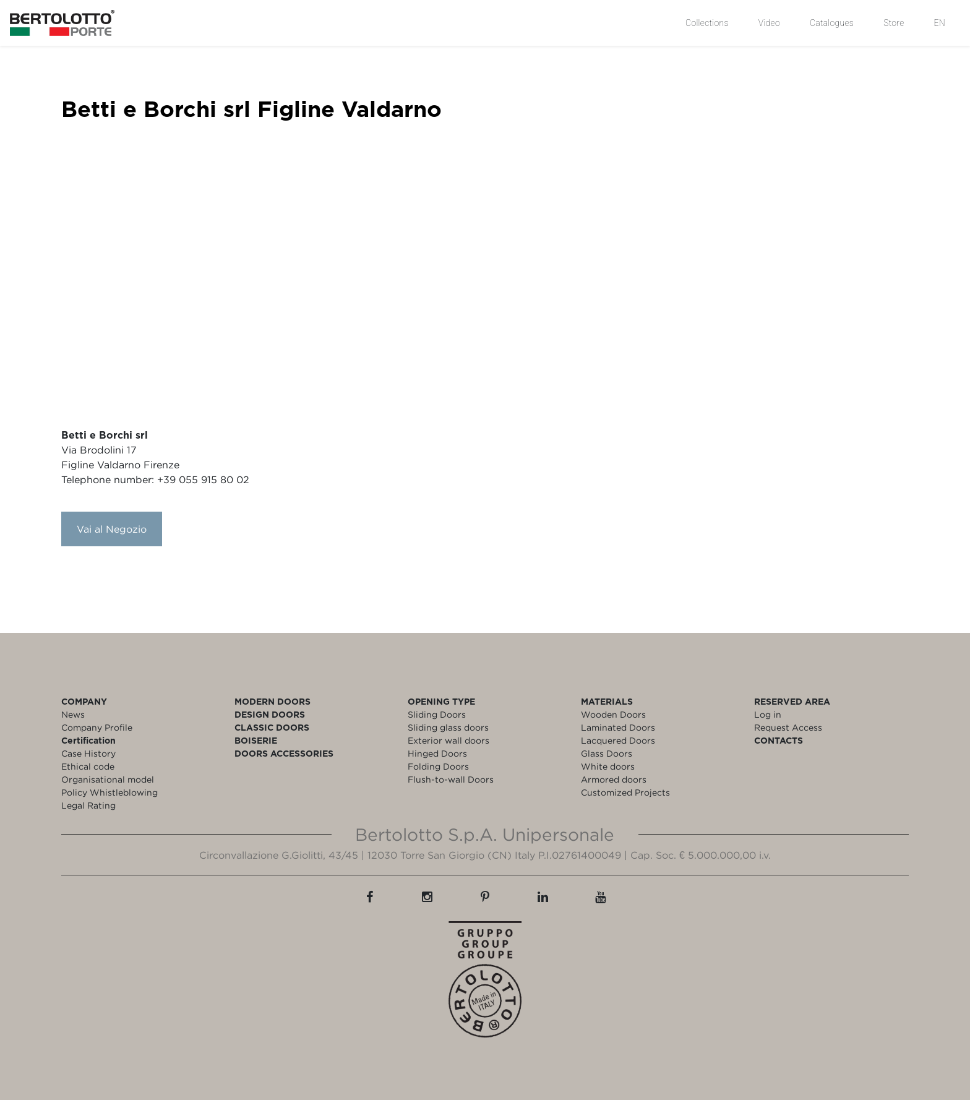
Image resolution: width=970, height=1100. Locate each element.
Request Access (788, 727)
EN (939, 23)
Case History (88, 753)
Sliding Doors (437, 714)
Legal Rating (88, 805)
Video (769, 23)
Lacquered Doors (618, 740)
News (73, 714)
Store (893, 23)
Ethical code (87, 766)
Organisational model (107, 779)
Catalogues (832, 23)
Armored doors (613, 779)
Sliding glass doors (448, 727)
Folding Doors (438, 766)
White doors (608, 766)
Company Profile (96, 727)
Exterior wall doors (448, 740)
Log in (767, 714)
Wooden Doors (613, 714)
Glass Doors (606, 753)
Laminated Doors (618, 727)
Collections (707, 23)
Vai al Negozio (112, 529)
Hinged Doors (437, 753)
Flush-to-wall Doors (451, 779)
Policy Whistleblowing (109, 792)
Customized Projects (625, 792)
